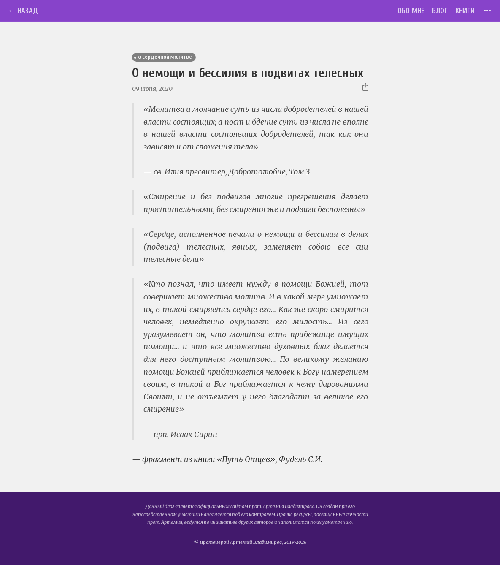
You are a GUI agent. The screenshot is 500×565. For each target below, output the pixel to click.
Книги (465, 10)
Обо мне (410, 10)
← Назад (23, 10)
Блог (440, 10)
